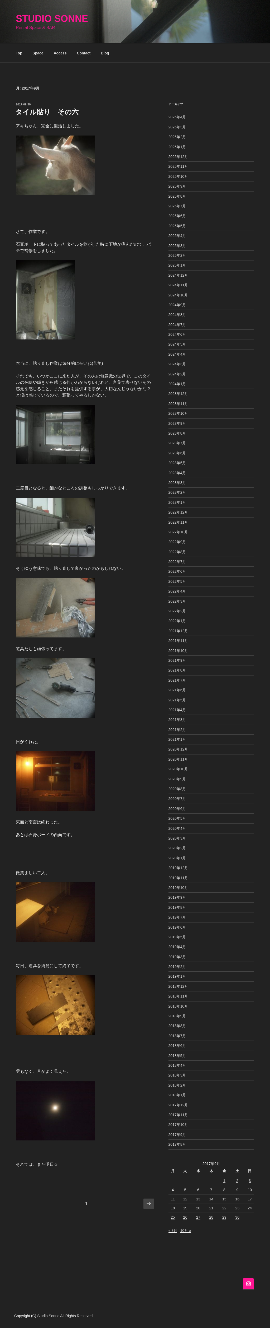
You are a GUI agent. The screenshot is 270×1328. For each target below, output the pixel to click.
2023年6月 (177, 453)
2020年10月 (178, 769)
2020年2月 (177, 848)
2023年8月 (177, 433)
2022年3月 (177, 601)
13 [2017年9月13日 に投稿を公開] (198, 1199)
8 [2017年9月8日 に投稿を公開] (224, 1190)
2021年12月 (178, 631)
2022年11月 (178, 522)
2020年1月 (177, 858)
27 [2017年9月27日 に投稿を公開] (198, 1217)
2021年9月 (177, 660)
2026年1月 (177, 147)
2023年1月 (177, 502)
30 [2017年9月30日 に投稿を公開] (237, 1217)
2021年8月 (177, 670)
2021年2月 (177, 730)
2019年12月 (178, 868)
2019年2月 (177, 966)
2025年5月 (177, 226)
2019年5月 (177, 937)
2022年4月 (177, 591)
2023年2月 (177, 492)
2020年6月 (177, 809)
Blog (105, 53)
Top (19, 53)
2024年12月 (178, 275)
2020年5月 (177, 818)
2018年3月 (177, 1075)
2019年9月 (177, 897)
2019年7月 (177, 917)
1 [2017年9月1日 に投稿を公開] (224, 1180)
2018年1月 (177, 1095)
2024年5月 (177, 344)
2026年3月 (177, 127)
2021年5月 (177, 700)
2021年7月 (177, 680)
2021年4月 (177, 710)
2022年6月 (177, 571)
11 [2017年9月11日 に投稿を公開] (173, 1199)
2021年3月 (177, 719)
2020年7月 (177, 798)
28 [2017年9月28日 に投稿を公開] (211, 1217)
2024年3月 (177, 364)
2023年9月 (177, 423)
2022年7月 (177, 562)
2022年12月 (178, 512)
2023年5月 (177, 463)
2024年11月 (178, 285)
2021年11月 (178, 641)
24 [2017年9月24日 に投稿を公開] (250, 1208)
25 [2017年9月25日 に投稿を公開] (173, 1217)
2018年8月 (177, 1026)
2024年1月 (177, 384)
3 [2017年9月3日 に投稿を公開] (250, 1180)
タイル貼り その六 (47, 112)
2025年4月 (177, 236)
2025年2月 (177, 255)
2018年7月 (177, 1036)
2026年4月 (177, 117)
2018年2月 (177, 1085)
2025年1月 (177, 265)
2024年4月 (177, 354)
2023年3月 (177, 483)
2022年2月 (177, 611)
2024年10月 (178, 295)
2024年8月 (177, 315)
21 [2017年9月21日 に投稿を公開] (211, 1208)
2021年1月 (177, 739)
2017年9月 (177, 1135)
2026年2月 (177, 137)
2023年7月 (177, 443)
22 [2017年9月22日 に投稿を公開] (224, 1208)
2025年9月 (177, 186)
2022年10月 (178, 532)
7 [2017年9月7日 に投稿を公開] (211, 1190)
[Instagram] (248, 1283)
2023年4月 (177, 473)
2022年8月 (177, 552)
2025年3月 (177, 246)
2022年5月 (177, 581)
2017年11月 (178, 1115)
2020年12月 (178, 749)
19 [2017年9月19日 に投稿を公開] (185, 1208)
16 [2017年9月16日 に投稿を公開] (237, 1199)
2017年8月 (177, 1144)
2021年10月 (178, 651)
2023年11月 (178, 404)
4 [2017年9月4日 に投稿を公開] (173, 1190)
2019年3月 (177, 957)
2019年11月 (178, 878)
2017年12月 (178, 1105)
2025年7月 (177, 206)
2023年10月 (178, 413)
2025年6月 (177, 216)
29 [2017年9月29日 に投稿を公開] (224, 1217)
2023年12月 (178, 394)
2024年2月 (177, 374)
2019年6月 (177, 927)
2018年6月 (177, 1045)
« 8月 (172, 1230)
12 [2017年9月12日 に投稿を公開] (185, 1199)
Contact (83, 53)
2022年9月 (177, 542)
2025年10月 (178, 176)
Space (37, 53)
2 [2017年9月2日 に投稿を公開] (237, 1180)
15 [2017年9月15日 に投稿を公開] (224, 1199)
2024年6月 (177, 334)
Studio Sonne (52, 18)
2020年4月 (177, 828)
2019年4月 (177, 947)
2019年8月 (177, 907)
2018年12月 (178, 986)
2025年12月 (178, 157)
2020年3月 (177, 838)
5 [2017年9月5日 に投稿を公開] (185, 1190)
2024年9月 (177, 305)
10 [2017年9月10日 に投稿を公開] (250, 1190)
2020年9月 (177, 779)
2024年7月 (177, 325)
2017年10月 (178, 1124)
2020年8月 (177, 789)
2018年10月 (178, 1006)
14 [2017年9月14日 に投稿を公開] (211, 1199)
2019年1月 (177, 976)
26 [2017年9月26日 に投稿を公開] (185, 1217)
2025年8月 (177, 196)
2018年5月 (177, 1056)
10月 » (185, 1230)
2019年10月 (178, 888)
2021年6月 (177, 690)
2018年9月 (177, 1016)
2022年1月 (177, 621)
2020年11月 (178, 759)
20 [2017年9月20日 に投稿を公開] (198, 1208)
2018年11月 (178, 996)
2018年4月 (177, 1065)
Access (60, 53)
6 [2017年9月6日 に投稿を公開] (198, 1190)
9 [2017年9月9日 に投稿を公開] (237, 1190)
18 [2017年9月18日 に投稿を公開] (173, 1208)
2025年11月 (178, 166)
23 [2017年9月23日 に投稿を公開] (237, 1208)
